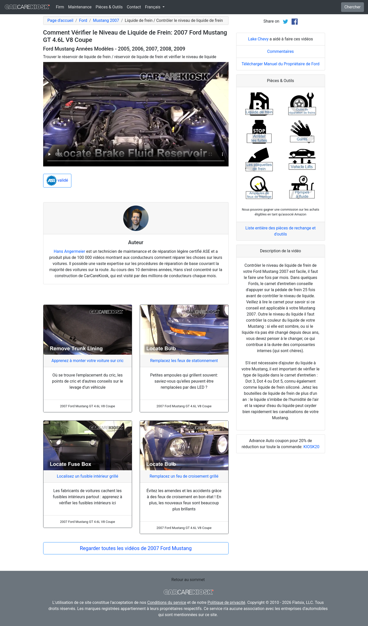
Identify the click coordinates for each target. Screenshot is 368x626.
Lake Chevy (258, 102)
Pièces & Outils (109, 7)
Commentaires (280, 115)
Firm (60, 7)
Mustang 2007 (106, 20)
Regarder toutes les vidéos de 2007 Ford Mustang (136, 548)
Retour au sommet (188, 579)
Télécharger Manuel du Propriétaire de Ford (280, 127)
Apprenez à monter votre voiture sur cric (88, 360)
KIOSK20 (311, 510)
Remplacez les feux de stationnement (184, 360)
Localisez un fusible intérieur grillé (87, 476)
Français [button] (153, 7)
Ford (83, 20)
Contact (134, 7)
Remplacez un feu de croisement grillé (184, 476)
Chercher (352, 7)
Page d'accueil (60, 20)
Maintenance (79, 7)
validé (57, 181)
